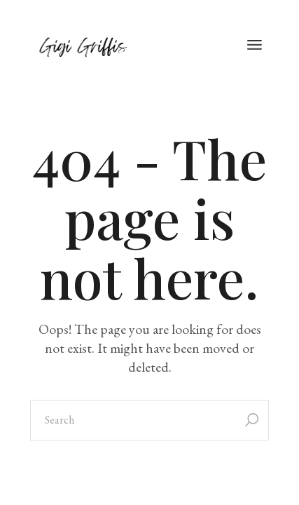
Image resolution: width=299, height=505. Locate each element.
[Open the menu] (254, 45)
